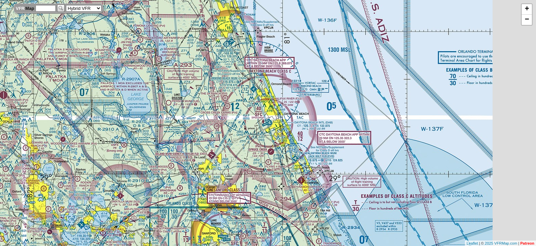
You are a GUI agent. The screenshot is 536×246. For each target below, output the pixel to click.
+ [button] (527, 9)
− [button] (527, 20)
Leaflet (472, 243)
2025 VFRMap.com (501, 243)
